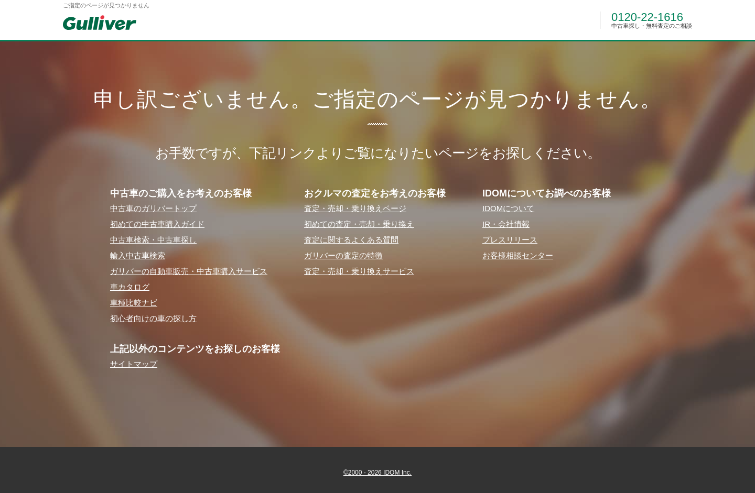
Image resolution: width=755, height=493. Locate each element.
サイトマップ (133, 363)
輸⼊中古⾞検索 (137, 255)
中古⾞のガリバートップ (153, 208)
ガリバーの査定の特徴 (343, 255)
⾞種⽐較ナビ (133, 302)
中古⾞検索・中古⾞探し (153, 239)
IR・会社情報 (506, 224)
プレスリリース (509, 239)
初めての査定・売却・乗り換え (359, 224)
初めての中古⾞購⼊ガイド (157, 224)
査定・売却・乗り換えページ (355, 208)
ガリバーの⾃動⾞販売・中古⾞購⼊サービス (188, 271)
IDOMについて (508, 208)
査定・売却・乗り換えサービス (359, 271)
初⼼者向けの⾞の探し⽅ (153, 318)
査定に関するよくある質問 (351, 239)
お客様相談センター (517, 255)
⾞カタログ (129, 286)
